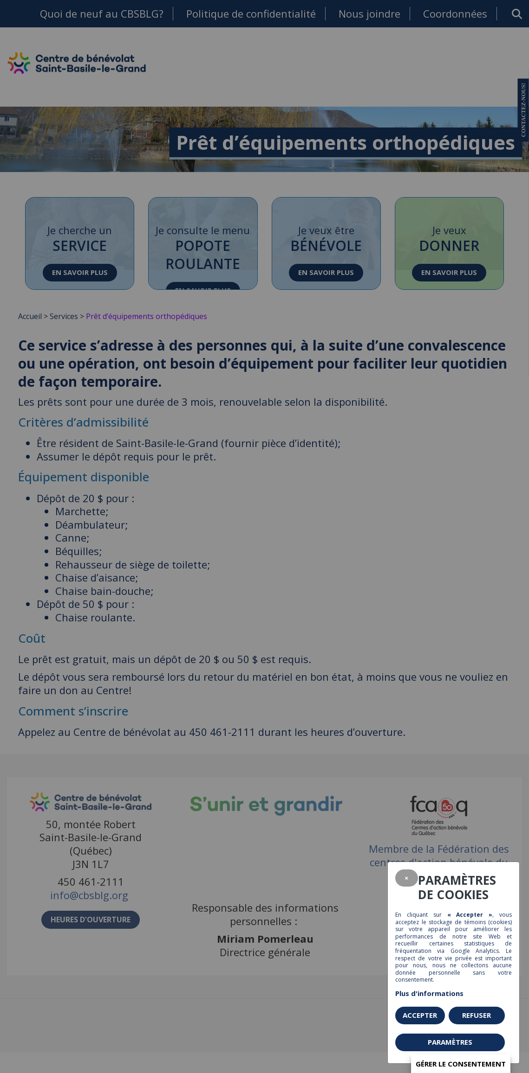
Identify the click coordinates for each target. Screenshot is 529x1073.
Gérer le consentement (461, 1063)
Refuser (476, 1015)
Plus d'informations (429, 993)
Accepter (420, 1015)
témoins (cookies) (488, 922)
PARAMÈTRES (450, 1042)
